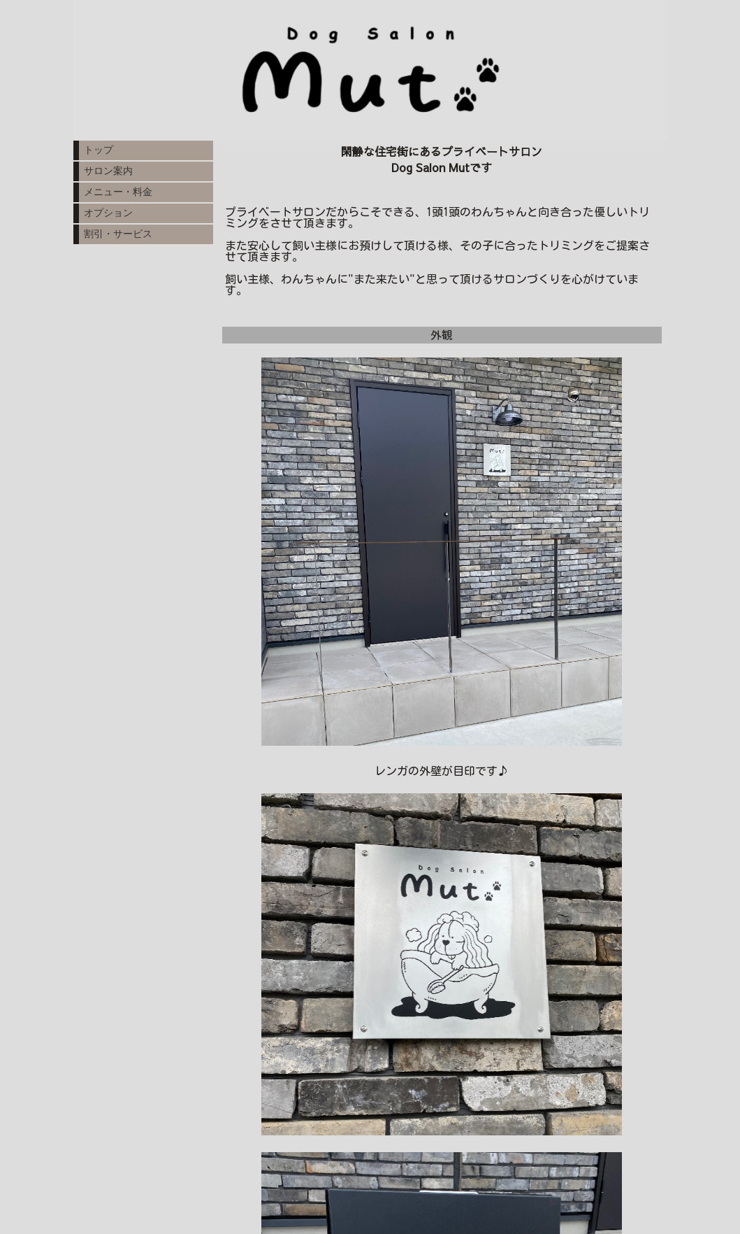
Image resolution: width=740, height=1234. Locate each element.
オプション (108, 212)
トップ (98, 149)
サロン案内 (108, 170)
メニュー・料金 (118, 191)
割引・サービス (118, 233)
